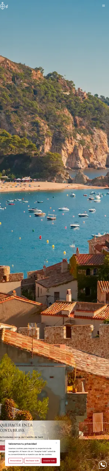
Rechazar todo (32, 461)
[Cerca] (56, 442)
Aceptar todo (49, 461)
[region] (32, 453)
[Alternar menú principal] (104, 6)
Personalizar (15, 461)
